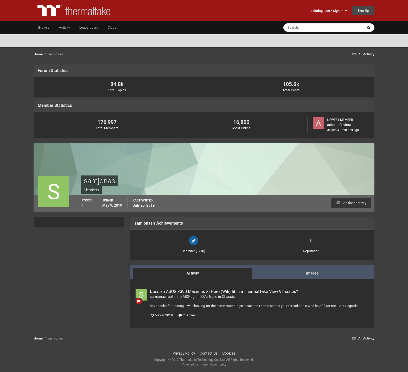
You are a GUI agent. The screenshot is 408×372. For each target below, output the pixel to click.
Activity (64, 27)
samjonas (158, 297)
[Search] (307, 27)
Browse (43, 27)
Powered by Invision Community (204, 364)
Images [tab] (312, 273)
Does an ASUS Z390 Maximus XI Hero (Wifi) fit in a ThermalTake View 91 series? (224, 291)
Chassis (228, 297)
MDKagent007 (194, 297)
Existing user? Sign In (329, 11)
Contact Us (209, 353)
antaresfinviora (339, 125)
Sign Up (363, 10)
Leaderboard (88, 27)
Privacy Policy (184, 353)
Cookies (228, 353)
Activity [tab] (193, 273)
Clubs (112, 27)
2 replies (186, 315)
